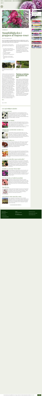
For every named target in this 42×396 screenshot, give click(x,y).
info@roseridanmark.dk (19, 214)
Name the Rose (5, 187)
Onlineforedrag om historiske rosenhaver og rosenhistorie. (12, 130)
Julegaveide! (5, 149)
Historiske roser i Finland (8, 120)
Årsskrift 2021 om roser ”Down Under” (11, 168)
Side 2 (3, 99)
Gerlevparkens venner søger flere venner (11, 196)
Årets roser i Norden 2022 (8, 140)
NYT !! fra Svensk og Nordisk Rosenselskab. (12, 178)
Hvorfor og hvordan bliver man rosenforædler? (13, 159)
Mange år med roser (7, 111)
